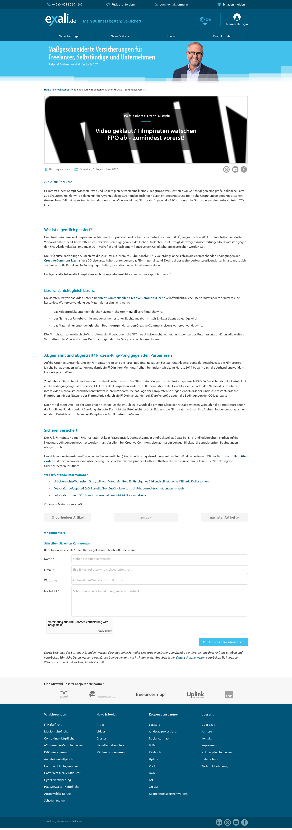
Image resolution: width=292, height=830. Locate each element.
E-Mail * (49, 570)
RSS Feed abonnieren (111, 752)
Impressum (209, 745)
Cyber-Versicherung (57, 780)
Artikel (101, 725)
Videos (101, 731)
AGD (152, 773)
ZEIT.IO (153, 787)
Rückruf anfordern (123, 4)
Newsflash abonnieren (111, 745)
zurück (145, 517)
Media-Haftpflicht (56, 731)
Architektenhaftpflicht (59, 759)
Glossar (101, 738)
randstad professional (163, 731)
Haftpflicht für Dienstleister (62, 773)
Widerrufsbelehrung (214, 766)
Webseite (50, 580)
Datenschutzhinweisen (190, 657)
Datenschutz (209, 759)
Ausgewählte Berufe (57, 794)
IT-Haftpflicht (53, 725)
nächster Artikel (222, 517)
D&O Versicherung (56, 752)
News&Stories (61, 89)
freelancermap (159, 738)
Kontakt (206, 738)
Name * (49, 559)
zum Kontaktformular (174, 4)
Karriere (206, 731)
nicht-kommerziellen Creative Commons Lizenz (132, 298)
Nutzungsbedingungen (216, 752)
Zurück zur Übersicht (58, 182)
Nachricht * (51, 591)
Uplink (153, 759)
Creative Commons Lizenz (62, 260)
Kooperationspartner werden (168, 794)
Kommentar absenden (226, 642)
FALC (152, 780)
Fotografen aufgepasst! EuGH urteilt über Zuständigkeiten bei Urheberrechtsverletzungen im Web (119, 488)
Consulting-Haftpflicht (59, 738)
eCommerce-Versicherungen (63, 745)
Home (47, 89)
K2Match (155, 752)
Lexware (154, 725)
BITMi (152, 745)
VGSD (152, 766)
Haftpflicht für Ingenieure (61, 766)
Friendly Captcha (104, 631)
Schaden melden (234, 4)
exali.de (60, 19)
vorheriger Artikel (70, 517)
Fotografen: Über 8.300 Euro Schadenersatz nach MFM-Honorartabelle (100, 495)
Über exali (208, 725)
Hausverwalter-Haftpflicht (61, 787)
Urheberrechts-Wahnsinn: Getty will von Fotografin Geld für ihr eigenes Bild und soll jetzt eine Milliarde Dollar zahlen (131, 481)
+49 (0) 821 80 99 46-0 (67, 4)
